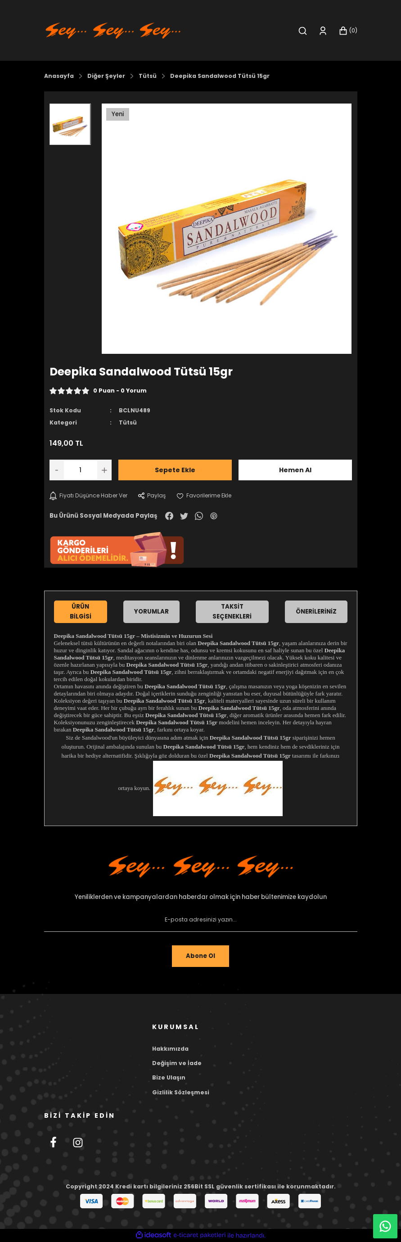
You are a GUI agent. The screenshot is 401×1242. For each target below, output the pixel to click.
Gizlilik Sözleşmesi (180, 1092)
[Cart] (347, 31)
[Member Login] (323, 31)
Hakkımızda (170, 1048)
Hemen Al (295, 469)
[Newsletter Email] (200, 920)
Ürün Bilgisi (80, 611)
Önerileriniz (316, 611)
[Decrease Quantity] (57, 470)
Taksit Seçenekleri (232, 611)
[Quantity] (81, 470)
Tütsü (128, 422)
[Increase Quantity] (104, 470)
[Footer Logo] (201, 866)
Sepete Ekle (175, 469)
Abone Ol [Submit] (201, 956)
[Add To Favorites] (207, 495)
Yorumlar (151, 611)
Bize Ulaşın (168, 1078)
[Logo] (113, 30)
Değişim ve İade (177, 1063)
